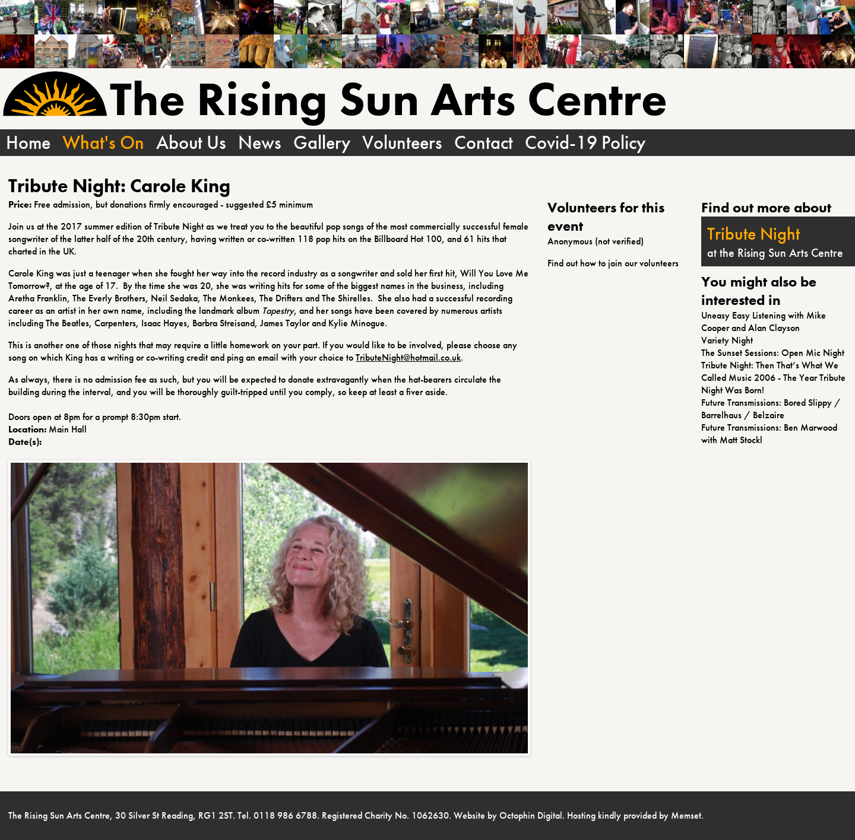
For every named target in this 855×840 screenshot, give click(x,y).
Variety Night (727, 340)
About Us (191, 143)
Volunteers (402, 143)
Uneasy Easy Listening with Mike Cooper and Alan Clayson (763, 321)
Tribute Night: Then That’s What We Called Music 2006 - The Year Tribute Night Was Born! (773, 377)
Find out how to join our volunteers (613, 263)
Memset (686, 815)
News (259, 143)
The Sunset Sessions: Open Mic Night (772, 352)
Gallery (321, 143)
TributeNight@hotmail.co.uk (408, 357)
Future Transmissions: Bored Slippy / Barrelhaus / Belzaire (771, 408)
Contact (483, 143)
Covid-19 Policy (585, 143)
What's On (103, 143)
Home (28, 143)
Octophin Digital (530, 815)
